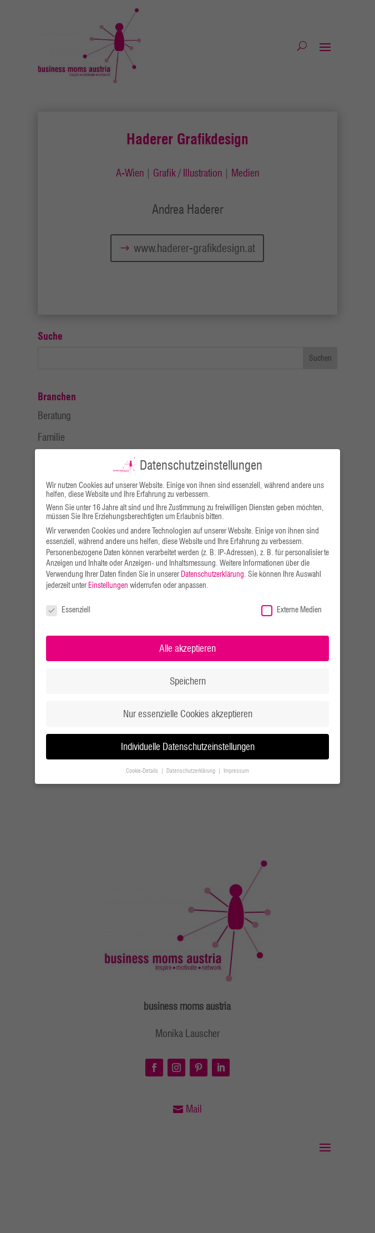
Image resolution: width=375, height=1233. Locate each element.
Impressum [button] (236, 770)
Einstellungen (108, 584)
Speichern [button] (188, 681)
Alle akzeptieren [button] (187, 648)
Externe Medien (291, 609)
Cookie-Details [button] (143, 770)
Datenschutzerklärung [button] (191, 770)
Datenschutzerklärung (212, 574)
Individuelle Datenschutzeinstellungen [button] (188, 746)
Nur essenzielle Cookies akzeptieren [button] (187, 713)
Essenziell (68, 609)
